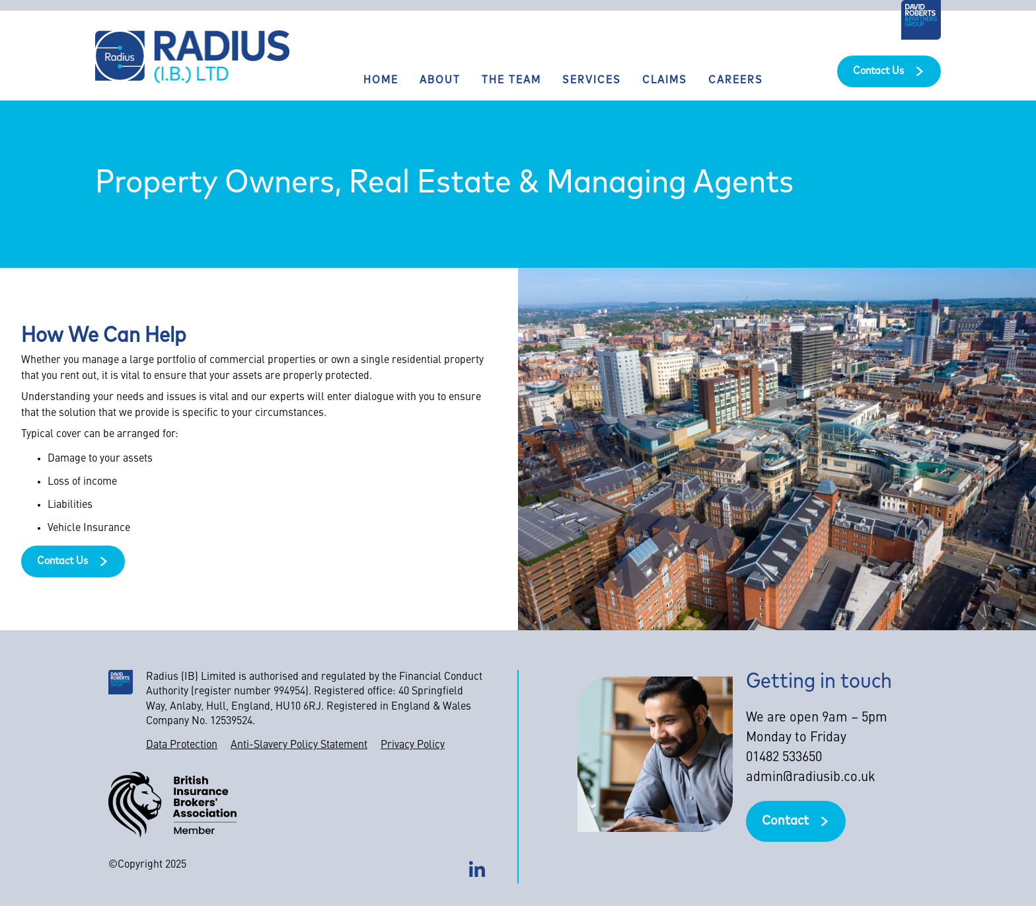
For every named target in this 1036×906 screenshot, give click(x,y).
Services (591, 80)
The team (511, 80)
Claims (664, 80)
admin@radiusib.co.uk (810, 777)
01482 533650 (784, 757)
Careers (735, 80)
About (440, 80)
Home (380, 80)
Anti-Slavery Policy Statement (299, 745)
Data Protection (181, 745)
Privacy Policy (413, 745)
